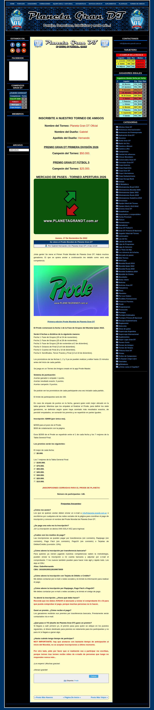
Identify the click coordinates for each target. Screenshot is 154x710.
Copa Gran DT (124, 171)
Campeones (123, 151)
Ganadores (32, 4)
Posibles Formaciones (128, 299)
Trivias (121, 353)
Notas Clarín (124, 280)
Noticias (122, 282)
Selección (123, 326)
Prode (76, 680)
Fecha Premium (125, 217)
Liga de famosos (125, 247)
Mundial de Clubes (126, 274)
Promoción (123, 310)
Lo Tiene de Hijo (125, 250)
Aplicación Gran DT (127, 135)
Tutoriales (123, 361)
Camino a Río (124, 149)
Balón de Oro (124, 143)
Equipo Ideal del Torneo (128, 203)
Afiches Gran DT (125, 127)
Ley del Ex (123, 239)
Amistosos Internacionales (129, 130)
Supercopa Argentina (127, 331)
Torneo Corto (124, 342)
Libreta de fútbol (125, 241)
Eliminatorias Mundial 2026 (130, 190)
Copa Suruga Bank (126, 179)
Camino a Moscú (125, 146)
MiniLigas (123, 260)
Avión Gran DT (125, 141)
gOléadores (123, 364)
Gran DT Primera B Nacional (130, 231)
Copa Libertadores (126, 173)
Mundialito (123, 277)
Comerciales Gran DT (127, 160)
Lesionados (123, 236)
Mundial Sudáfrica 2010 (128, 271)
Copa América (124, 165)
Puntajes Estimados (127, 315)
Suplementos (110, 4)
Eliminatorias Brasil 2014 (129, 187)
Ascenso (122, 138)
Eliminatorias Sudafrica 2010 (130, 198)
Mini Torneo (123, 258)
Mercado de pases (126, 255)
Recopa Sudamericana (128, 321)
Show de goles (125, 329)
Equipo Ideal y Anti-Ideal (63, 4)
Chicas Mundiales (126, 157)
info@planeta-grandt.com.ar (94, 513)
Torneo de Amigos (137, 4)
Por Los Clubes (125, 296)
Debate (121, 181)
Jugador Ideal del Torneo (129, 233)
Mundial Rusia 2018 (127, 269)
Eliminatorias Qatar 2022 (129, 192)
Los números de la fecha (129, 252)
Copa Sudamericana (127, 176)
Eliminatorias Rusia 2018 (129, 195)
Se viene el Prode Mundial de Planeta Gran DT (71, 242)
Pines (121, 290)
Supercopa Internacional (129, 334)
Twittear (94, 676)
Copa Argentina (125, 168)
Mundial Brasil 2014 (127, 263)
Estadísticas (81, 4)
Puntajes (21, 4)
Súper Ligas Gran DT (127, 339)
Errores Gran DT (125, 209)
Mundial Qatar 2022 (126, 266)
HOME (12, 4)
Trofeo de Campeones (128, 356)
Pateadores (123, 288)
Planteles (123, 4)
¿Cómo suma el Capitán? (129, 367)
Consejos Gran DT (126, 162)
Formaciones (45, 4)
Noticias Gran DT (95, 4)
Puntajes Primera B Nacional (130, 318)
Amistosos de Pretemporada (130, 132)
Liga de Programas (126, 244)
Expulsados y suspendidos (130, 214)
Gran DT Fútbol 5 (126, 228)
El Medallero (124, 184)
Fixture (121, 220)
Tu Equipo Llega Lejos (128, 359)
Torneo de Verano (126, 348)
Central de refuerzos (127, 154)
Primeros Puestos (126, 301)
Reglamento (124, 323)
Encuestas (123, 200)
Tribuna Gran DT (125, 350)
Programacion (124, 307)
